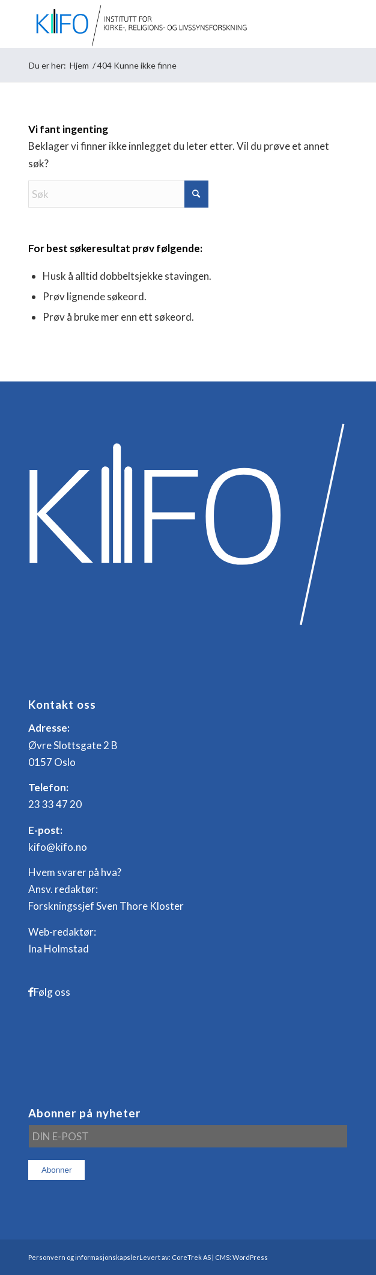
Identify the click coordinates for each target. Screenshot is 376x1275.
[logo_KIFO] (156, 24)
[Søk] (118, 194)
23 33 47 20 (55, 804)
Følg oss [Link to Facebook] (52, 992)
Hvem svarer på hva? (74, 872)
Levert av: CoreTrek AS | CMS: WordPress (203, 1257)
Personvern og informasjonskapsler (83, 1257)
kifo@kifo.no (57, 847)
